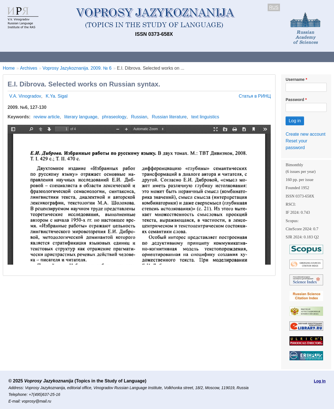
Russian (139, 116)
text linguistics (205, 116)
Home (9, 68)
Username (295, 79)
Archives (190, 56)
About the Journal (23, 56)
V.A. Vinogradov (25, 96)
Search (296, 56)
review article (47, 116)
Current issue (157, 56)
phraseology (114, 116)
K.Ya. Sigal (56, 96)
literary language (80, 116)
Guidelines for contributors (107, 56)
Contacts (60, 56)
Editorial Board (263, 56)
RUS (274, 7)
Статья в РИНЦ (255, 96)
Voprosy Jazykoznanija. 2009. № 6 (77, 68)
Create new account (305, 134)
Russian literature (169, 116)
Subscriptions (224, 56)
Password (295, 99)
